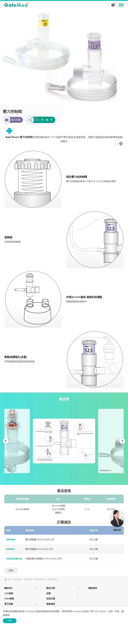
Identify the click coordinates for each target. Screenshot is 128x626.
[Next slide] (122, 441)
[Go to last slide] (6, 441)
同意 (9, 620)
